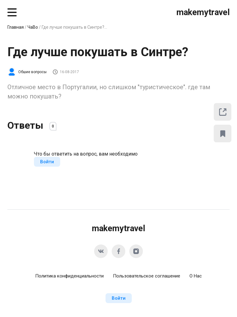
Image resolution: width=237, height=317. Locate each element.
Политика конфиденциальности (69, 276)
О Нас (195, 276)
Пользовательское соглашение (146, 276)
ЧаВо (32, 27)
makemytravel (203, 12)
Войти (47, 162)
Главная (15, 27)
